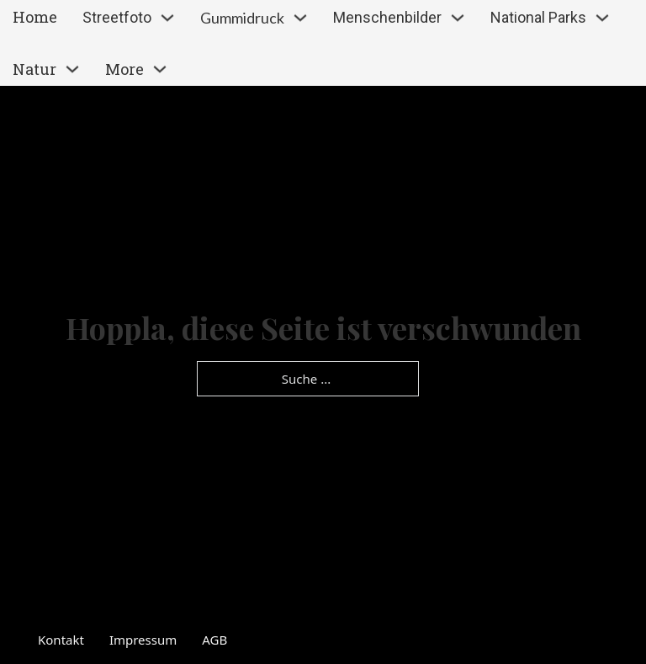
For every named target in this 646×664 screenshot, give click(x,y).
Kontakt (61, 639)
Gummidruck (242, 17)
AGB (214, 639)
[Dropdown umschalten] (167, 17)
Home (35, 17)
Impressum (143, 639)
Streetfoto (116, 17)
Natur (34, 69)
